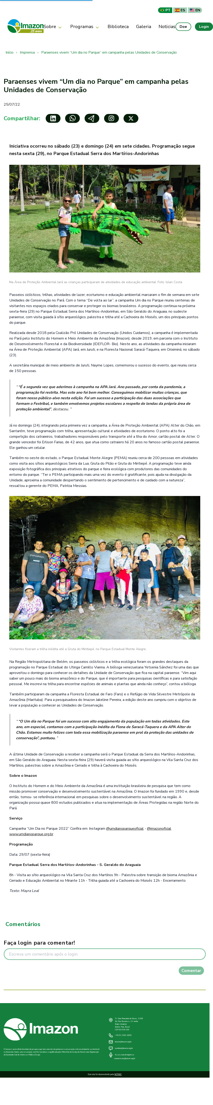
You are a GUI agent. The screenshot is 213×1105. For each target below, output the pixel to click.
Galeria (143, 26)
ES (180, 10)
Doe (183, 26)
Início (9, 52)
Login (204, 26)
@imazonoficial (159, 828)
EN (195, 10)
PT (165, 10)
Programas (85, 26)
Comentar (191, 970)
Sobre (53, 26)
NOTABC (118, 1074)
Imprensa (27, 52)
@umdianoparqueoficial (125, 828)
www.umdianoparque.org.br (31, 834)
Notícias (167, 26)
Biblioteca (118, 26)
